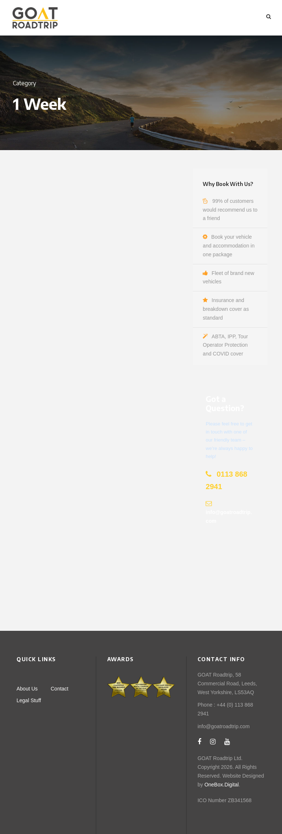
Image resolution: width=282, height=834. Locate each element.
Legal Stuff (29, 700)
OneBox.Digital (222, 785)
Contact (59, 689)
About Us (27, 689)
